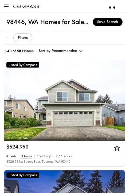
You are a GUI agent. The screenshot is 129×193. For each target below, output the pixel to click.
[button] (6, 6)
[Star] (117, 148)
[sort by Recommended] (60, 51)
